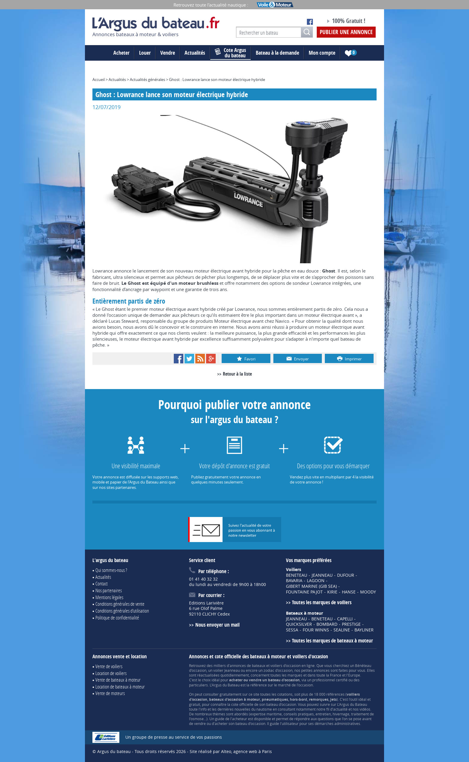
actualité (340, 709)
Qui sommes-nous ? (111, 570)
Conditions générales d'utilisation (122, 610)
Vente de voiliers (108, 666)
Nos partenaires (108, 590)
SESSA (292, 630)
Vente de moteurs (110, 693)
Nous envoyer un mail (217, 624)
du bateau (230, 53)
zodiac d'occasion (278, 670)
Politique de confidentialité (117, 617)
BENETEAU (296, 575)
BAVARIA (294, 580)
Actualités (195, 52)
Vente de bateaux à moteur (118, 679)
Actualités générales (147, 79)
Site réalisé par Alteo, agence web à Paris (231, 751)
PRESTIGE (351, 624)
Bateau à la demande (277, 52)
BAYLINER (364, 630)
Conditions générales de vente (119, 603)
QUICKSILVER (299, 624)
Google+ (211, 358)
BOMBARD (326, 624)
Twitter (189, 358)
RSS (200, 358)
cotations (285, 694)
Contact (101, 583)
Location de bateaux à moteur (120, 686)
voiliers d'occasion (285, 665)
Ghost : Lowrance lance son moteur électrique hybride (217, 79)
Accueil (98, 79)
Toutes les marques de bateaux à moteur (332, 640)
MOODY (368, 592)
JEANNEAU (322, 575)
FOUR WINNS (316, 630)
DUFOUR (345, 575)
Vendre (167, 52)
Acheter (121, 52)
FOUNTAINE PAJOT (304, 592)
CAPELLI (345, 619)
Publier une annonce (346, 32)
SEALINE (342, 630)
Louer (145, 52)
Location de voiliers (111, 673)
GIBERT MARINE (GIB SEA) (311, 586)
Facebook (178, 358)
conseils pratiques (299, 713)
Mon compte (322, 52)
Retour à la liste (237, 374)
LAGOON (316, 580)
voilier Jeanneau (226, 670)
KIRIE (332, 592)
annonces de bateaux (247, 665)
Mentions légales (109, 597)
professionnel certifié (330, 679)
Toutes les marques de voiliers (321, 602)
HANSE (349, 592)
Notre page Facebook (310, 22)
